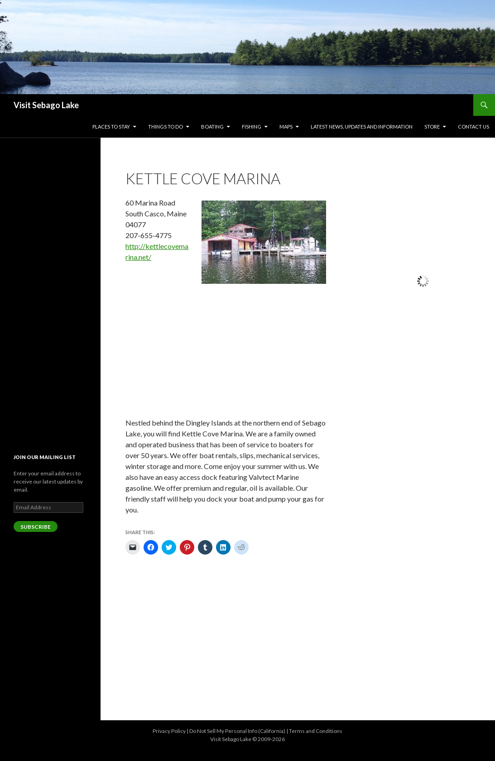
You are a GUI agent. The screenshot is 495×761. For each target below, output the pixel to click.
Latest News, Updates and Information (362, 126)
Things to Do (165, 126)
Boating (212, 126)
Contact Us (473, 126)
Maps (286, 126)
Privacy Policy (169, 730)
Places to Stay (111, 126)
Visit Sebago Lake (46, 105)
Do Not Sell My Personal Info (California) (237, 730)
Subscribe (35, 526)
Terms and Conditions (315, 730)
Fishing (251, 126)
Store (432, 126)
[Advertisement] (225, 350)
